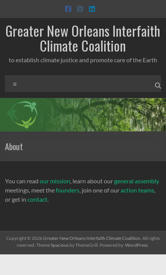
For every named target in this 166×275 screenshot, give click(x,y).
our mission (55, 180)
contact (37, 199)
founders (67, 190)
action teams (137, 190)
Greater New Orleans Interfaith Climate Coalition (82, 37)
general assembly (136, 180)
